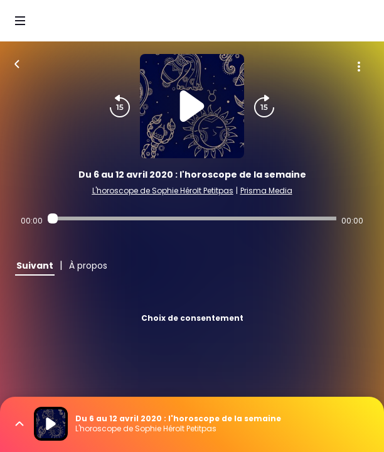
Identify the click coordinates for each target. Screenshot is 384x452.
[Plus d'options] (358, 66)
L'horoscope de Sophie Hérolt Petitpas (162, 190)
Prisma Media (266, 190)
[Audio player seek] (192, 218)
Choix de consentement (192, 318)
